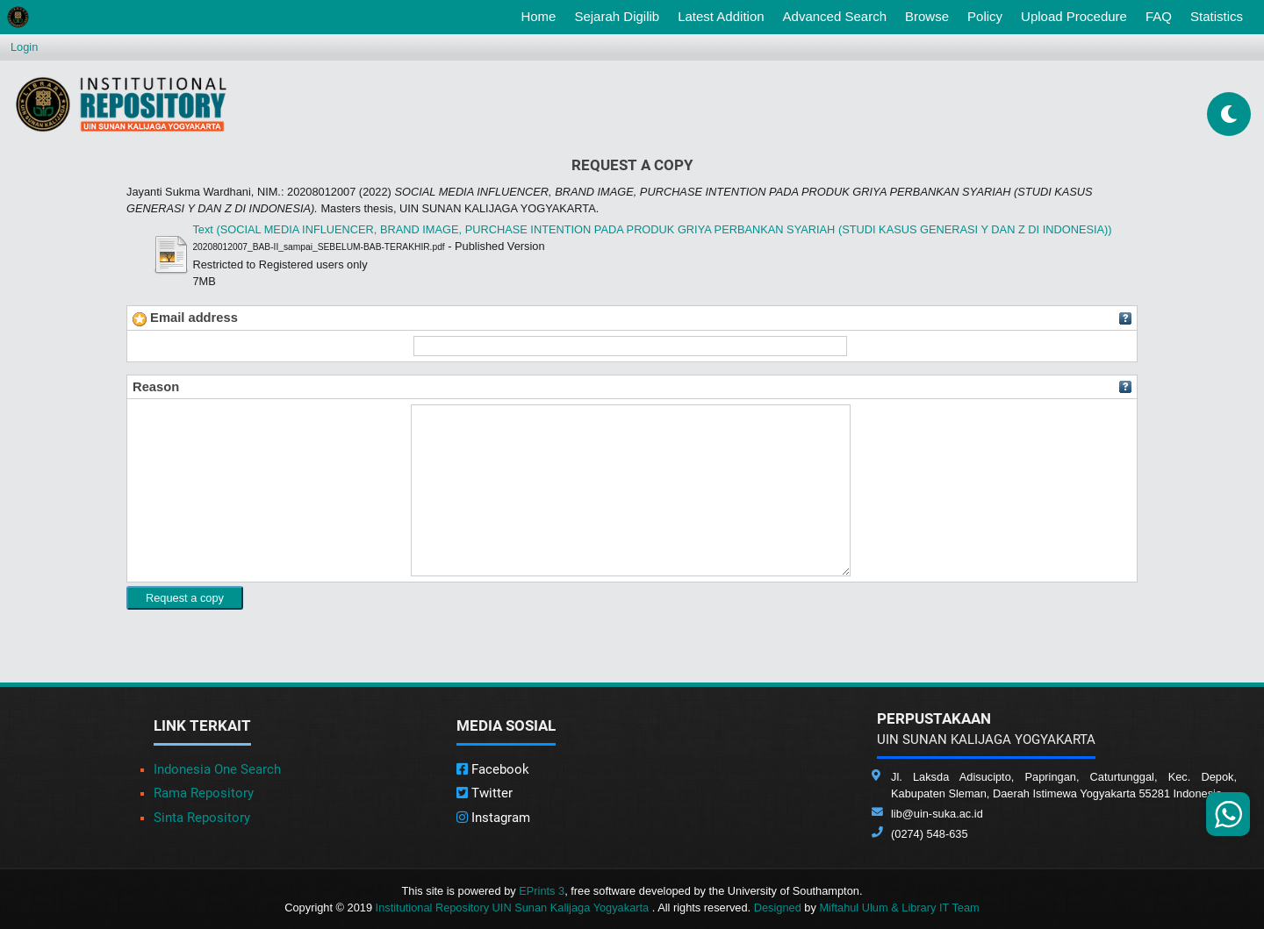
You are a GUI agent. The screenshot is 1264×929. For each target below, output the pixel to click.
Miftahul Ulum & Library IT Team (899, 907)
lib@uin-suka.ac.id (937, 813)
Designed (777, 907)
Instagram (493, 817)
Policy (984, 16)
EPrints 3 (541, 890)
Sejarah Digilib (616, 16)
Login (24, 47)
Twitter (484, 793)
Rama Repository (204, 793)
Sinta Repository (202, 817)
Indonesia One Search (217, 769)
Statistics (1216, 16)
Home (542, 15)
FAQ (1159, 16)
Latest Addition (721, 16)
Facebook (492, 769)
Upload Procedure (1074, 16)
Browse (927, 16)
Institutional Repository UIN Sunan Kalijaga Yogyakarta (514, 907)
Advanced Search (835, 16)
